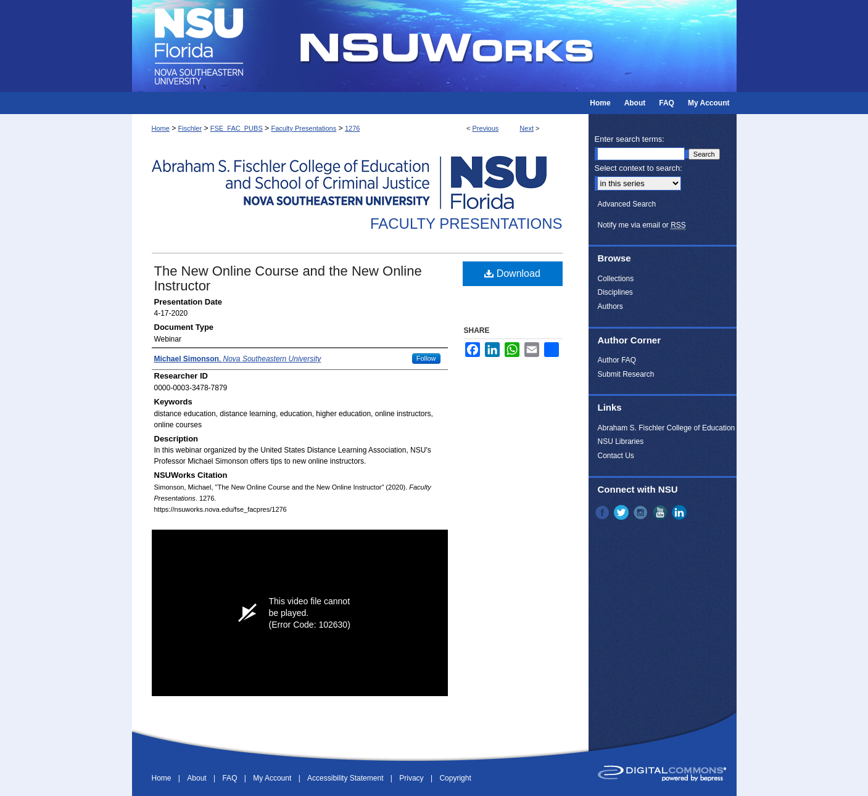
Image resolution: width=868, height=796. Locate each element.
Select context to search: (638, 168)
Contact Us (616, 455)
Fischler (190, 128)
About (198, 778)
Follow (426, 358)
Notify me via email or (642, 225)
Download (512, 273)
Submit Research (626, 374)
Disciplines (615, 292)
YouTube (661, 512)
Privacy (412, 778)
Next (526, 128)
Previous (486, 128)
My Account (273, 778)
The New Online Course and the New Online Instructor (288, 278)
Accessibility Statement (346, 778)
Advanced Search (627, 204)
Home (161, 128)
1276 (352, 128)
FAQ (230, 778)
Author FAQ (617, 360)
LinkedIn (680, 512)
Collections (616, 278)
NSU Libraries (621, 441)
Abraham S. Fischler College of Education (666, 428)
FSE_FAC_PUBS (236, 128)
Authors (610, 306)
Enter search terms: (629, 139)
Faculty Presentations (303, 128)
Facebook (603, 512)
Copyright (455, 778)
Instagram (641, 512)
